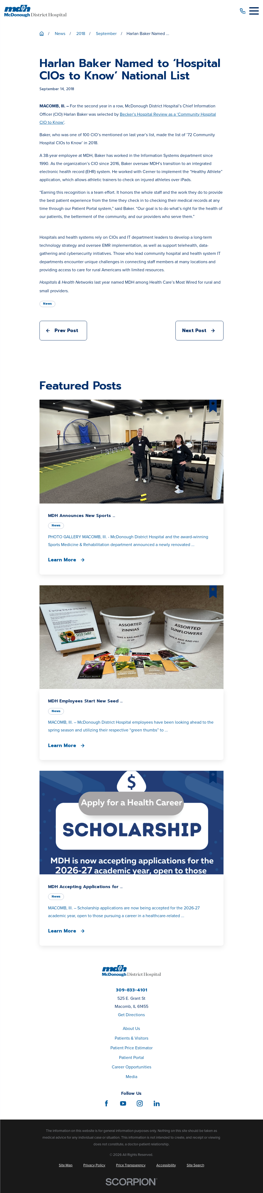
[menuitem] (66, 1165)
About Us (131, 1028)
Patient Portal (131, 1057)
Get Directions (131, 1015)
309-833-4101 (131, 990)
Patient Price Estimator (131, 1048)
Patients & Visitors (131, 1038)
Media (131, 1077)
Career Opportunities (131, 1067)
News (47, 303)
